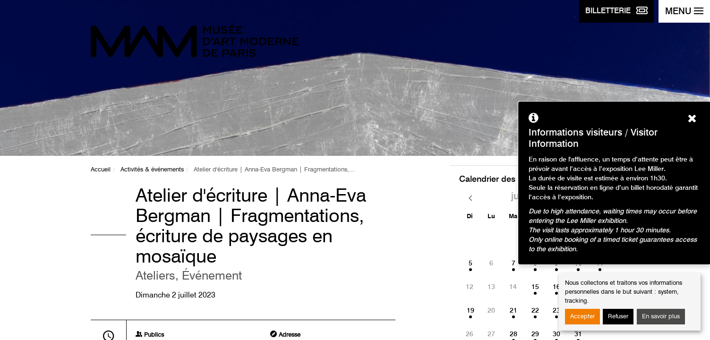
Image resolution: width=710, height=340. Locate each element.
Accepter (582, 317)
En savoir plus (661, 317)
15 (535, 287)
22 (535, 310)
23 (556, 310)
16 (556, 287)
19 (470, 310)
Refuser (618, 317)
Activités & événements (152, 170)
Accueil (101, 170)
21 (513, 310)
